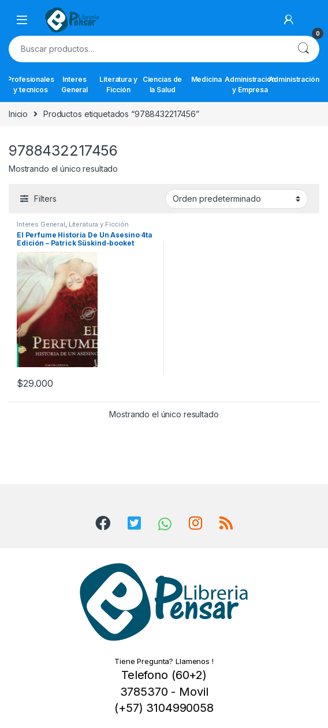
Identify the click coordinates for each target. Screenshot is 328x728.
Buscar (303, 49)
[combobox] (148, 49)
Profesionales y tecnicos (31, 84)
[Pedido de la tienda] (236, 199)
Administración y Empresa (250, 84)
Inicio (18, 114)
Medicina (206, 79)
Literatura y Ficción (118, 84)
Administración (294, 79)
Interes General (74, 84)
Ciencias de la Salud (162, 84)
